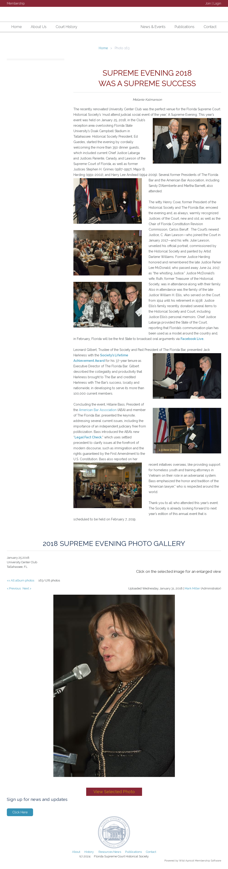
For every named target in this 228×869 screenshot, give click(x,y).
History (89, 852)
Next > (27, 588)
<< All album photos (20, 580)
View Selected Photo (114, 791)
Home (103, 48)
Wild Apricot (186, 860)
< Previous (14, 588)
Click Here (20, 812)
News (117, 852)
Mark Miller (192, 588)
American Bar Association (98, 410)
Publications (133, 852)
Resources (105, 852)
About (76, 852)
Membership (16, 3)
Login (217, 3)
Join (208, 3)
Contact (151, 852)
